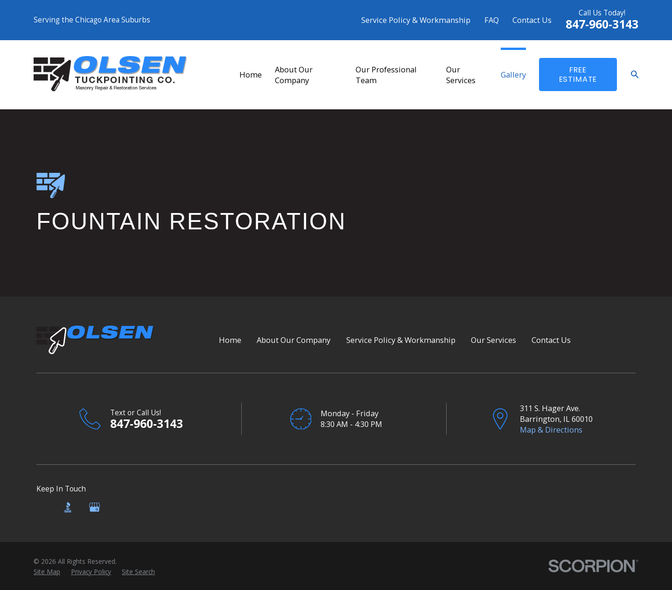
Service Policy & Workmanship (415, 19)
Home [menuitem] (250, 74)
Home (230, 339)
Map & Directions (551, 429)
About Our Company (293, 339)
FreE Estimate (578, 74)
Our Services (493, 339)
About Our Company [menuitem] (294, 74)
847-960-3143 (602, 24)
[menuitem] (47, 571)
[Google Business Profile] (94, 507)
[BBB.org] (68, 507)
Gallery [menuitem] (513, 74)
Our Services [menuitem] (461, 74)
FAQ (491, 19)
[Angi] (41, 507)
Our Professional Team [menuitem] (386, 74)
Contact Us (532, 19)
